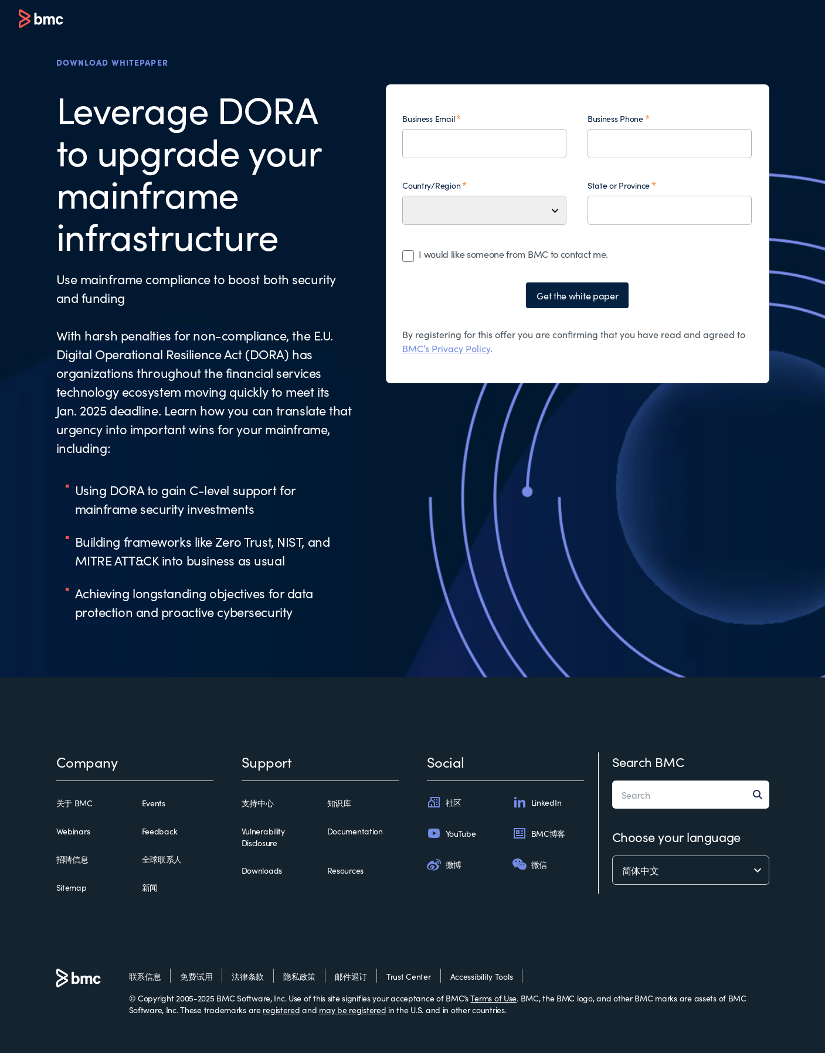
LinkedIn (537, 802)
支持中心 (258, 803)
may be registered (352, 1009)
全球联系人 (162, 859)
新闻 (150, 887)
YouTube (451, 833)
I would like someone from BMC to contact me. (513, 253)
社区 (444, 802)
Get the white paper (577, 295)
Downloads (262, 870)
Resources (345, 870)
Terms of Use (493, 998)
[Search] (761, 795)
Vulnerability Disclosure (263, 836)
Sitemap (71, 887)
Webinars (73, 831)
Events (153, 803)
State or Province (619, 185)
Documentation (355, 831)
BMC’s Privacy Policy (446, 348)
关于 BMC (74, 803)
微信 (529, 864)
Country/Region (431, 185)
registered (281, 1009)
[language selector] (690, 870)
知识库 (339, 803)
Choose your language (676, 836)
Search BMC (648, 761)
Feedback (160, 831)
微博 (444, 864)
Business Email (428, 118)
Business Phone (615, 118)
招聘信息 (72, 859)
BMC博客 (539, 833)
